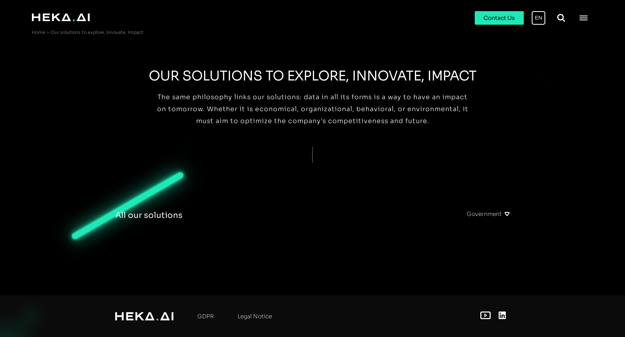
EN (538, 18)
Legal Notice (255, 316)
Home (38, 32)
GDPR (205, 316)
